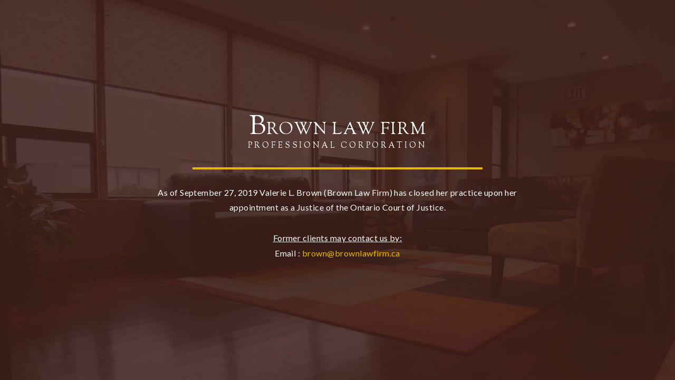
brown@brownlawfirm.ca (351, 253)
